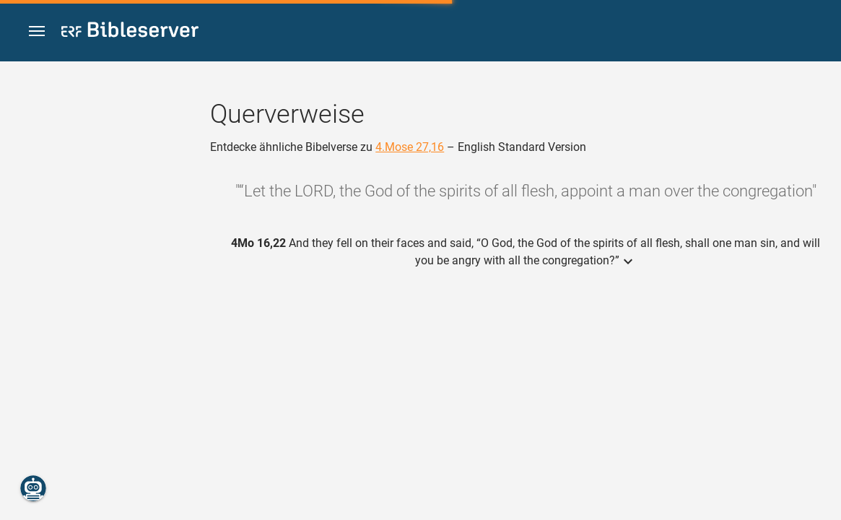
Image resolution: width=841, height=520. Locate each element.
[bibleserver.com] (130, 32)
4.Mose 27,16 (409, 147)
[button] (37, 31)
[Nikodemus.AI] (33, 488)
